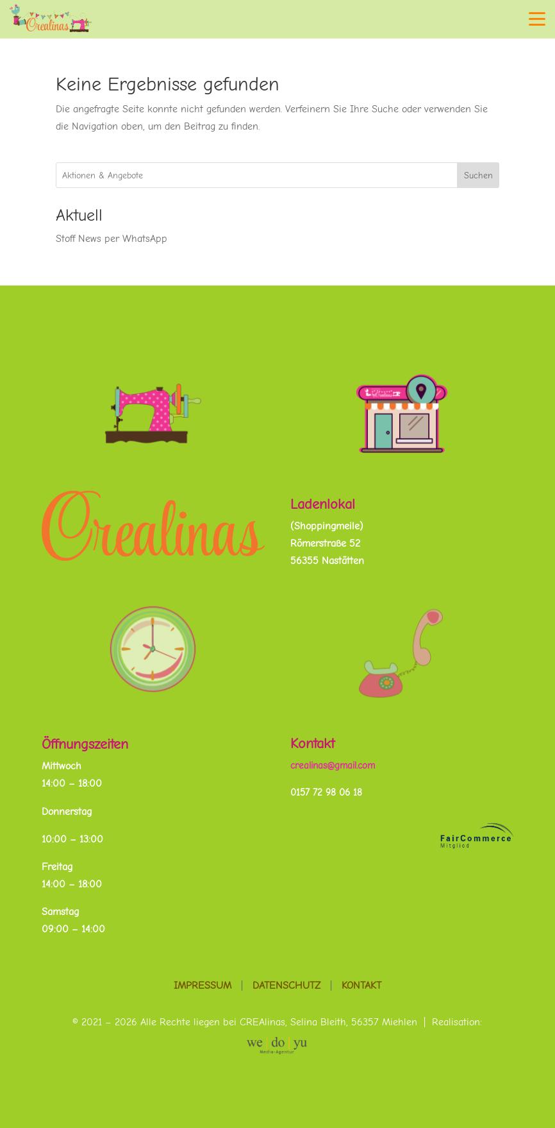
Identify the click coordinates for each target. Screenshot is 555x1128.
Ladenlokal (322, 504)
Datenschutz (286, 985)
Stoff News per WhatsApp (111, 238)
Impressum (202, 985)
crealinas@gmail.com (332, 765)
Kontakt (312, 743)
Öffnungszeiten (85, 744)
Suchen (478, 175)
